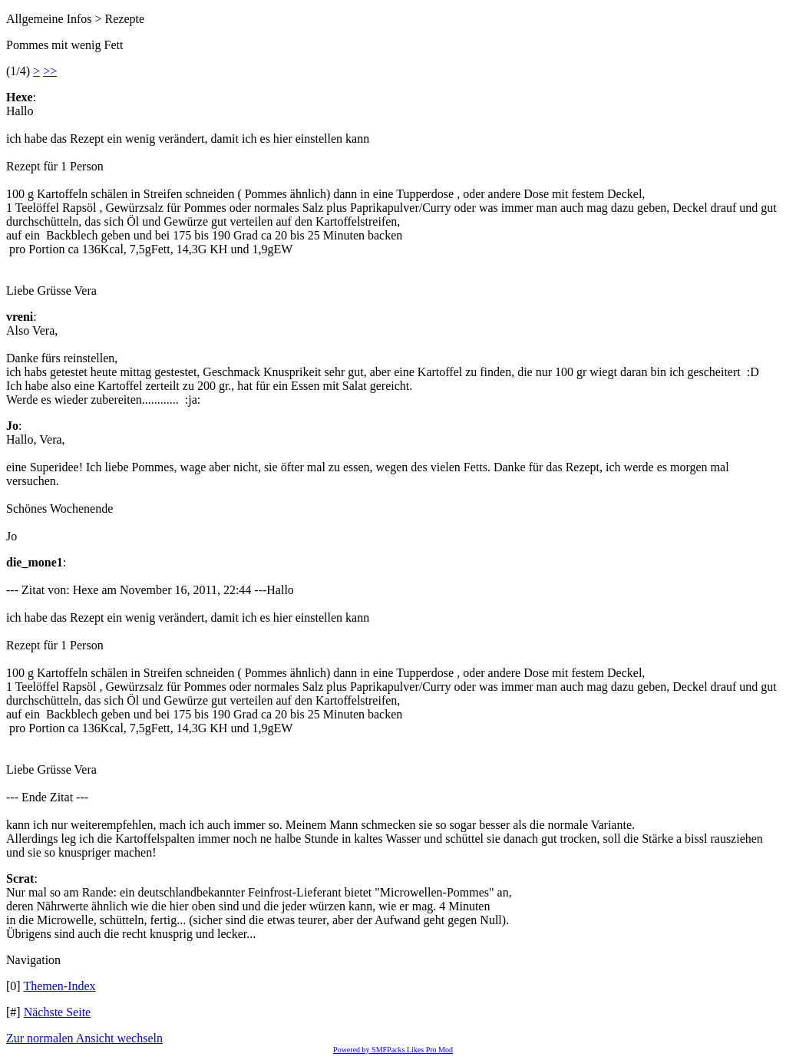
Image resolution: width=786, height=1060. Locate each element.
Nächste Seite (57, 1012)
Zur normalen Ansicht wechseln (84, 1038)
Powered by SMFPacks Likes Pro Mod (393, 1049)
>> (50, 71)
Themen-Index (59, 985)
